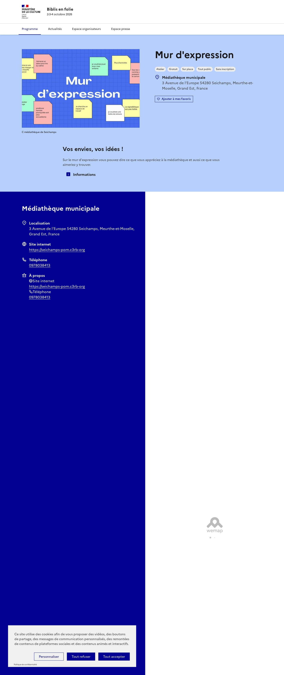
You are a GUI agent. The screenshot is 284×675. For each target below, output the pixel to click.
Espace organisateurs (86, 29)
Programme (30, 29)
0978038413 (39, 265)
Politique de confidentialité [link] (25, 664)
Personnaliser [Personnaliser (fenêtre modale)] (49, 656)
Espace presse (120, 29)
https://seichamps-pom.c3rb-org (57, 249)
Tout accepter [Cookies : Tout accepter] (114, 656)
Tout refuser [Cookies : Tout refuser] (81, 656)
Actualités (55, 29)
